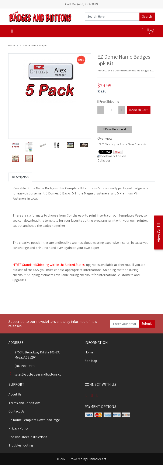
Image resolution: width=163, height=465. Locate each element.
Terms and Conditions (24, 403)
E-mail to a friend (114, 129)
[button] (12, 96)
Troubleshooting (20, 445)
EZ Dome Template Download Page (34, 420)
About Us (14, 394)
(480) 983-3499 (21, 366)
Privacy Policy (18, 428)
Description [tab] (20, 177)
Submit (147, 323)
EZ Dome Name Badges (33, 45)
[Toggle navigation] (11, 31)
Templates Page (130, 215)
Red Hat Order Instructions (27, 437)
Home (11, 45)
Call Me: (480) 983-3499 (81, 4)
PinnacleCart (96, 459)
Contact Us (16, 411)
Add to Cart (138, 110)
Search (147, 16)
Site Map (91, 361)
